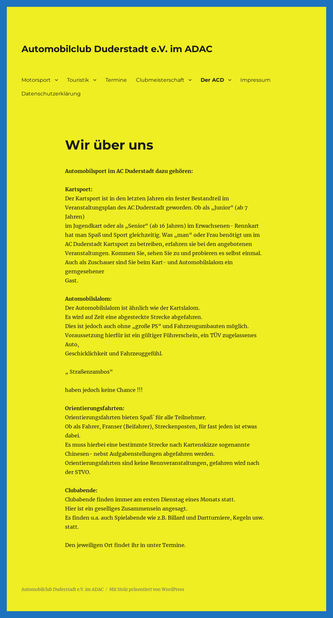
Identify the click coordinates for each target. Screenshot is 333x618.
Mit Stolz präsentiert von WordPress (146, 589)
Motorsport (36, 80)
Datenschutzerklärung (51, 94)
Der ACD (212, 80)
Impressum (255, 80)
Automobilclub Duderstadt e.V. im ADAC (117, 48)
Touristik (78, 80)
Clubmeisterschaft (160, 80)
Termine (116, 80)
